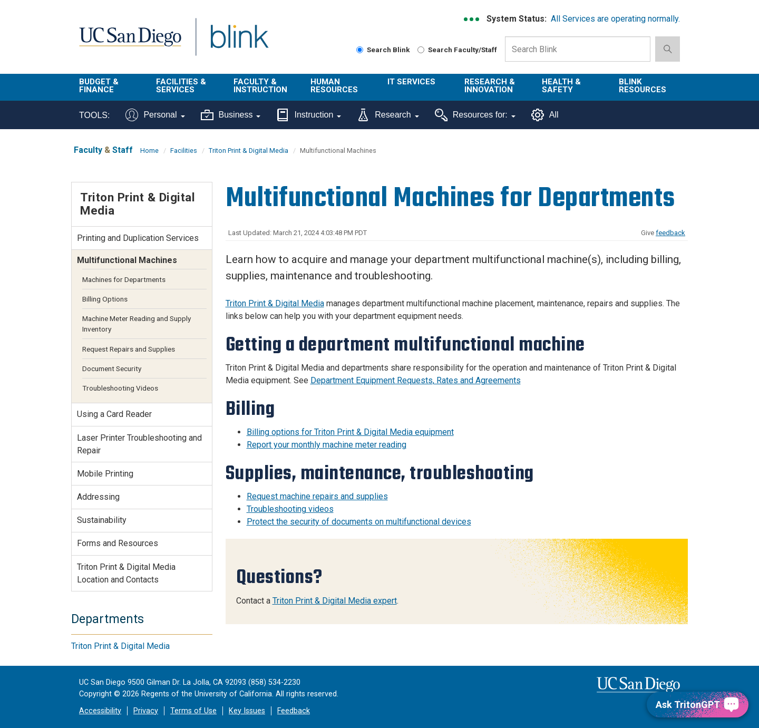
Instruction (308, 115)
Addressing (98, 497)
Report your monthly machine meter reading (326, 445)
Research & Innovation (489, 85)
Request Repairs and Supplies (128, 349)
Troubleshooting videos (290, 509)
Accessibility (100, 710)
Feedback (293, 710)
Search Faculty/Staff (457, 49)
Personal (154, 115)
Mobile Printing (105, 474)
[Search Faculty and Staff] (420, 49)
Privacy (145, 710)
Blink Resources (642, 85)
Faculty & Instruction (260, 85)
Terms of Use (193, 710)
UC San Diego (130, 43)
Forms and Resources (117, 543)
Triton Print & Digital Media (248, 150)
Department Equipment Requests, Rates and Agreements (415, 380)
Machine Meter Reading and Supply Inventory (136, 323)
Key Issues (247, 710)
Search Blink (383, 49)
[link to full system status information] (472, 19)
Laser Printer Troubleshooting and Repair (139, 444)
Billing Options (105, 299)
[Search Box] (577, 49)
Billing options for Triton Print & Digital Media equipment (350, 432)
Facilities (183, 150)
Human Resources (334, 85)
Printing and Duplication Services (138, 238)
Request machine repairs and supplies (317, 496)
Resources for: (475, 115)
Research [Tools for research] (388, 115)
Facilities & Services (181, 85)
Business (231, 115)
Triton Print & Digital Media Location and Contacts (126, 573)
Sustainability (101, 520)
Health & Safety (561, 85)
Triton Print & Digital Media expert (335, 601)
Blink (239, 43)
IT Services (411, 81)
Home (149, 150)
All (545, 115)
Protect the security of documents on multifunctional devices (359, 522)
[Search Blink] (359, 49)
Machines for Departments (124, 279)
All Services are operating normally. (615, 19)
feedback (670, 233)
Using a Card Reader (114, 414)
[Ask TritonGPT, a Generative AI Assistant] (697, 704)
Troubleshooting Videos (120, 388)
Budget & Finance (99, 85)
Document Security (111, 368)
